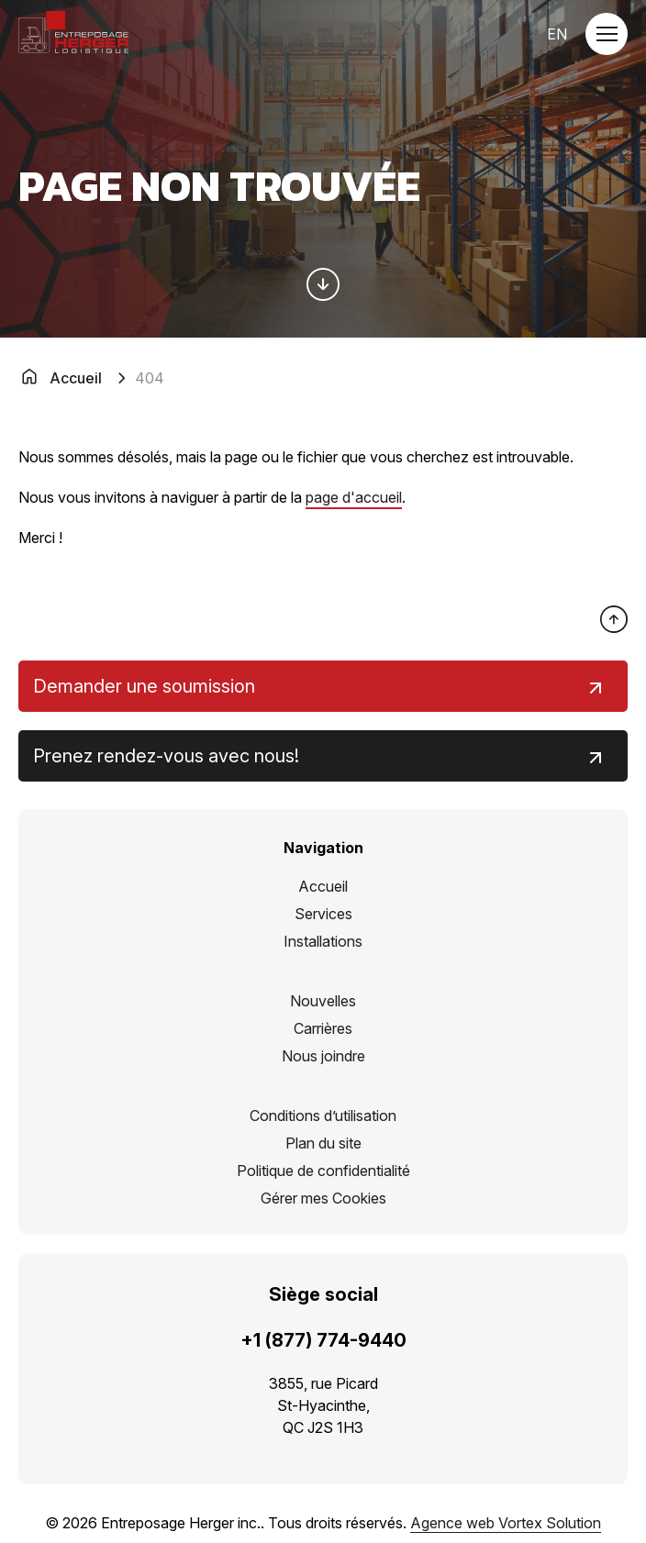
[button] (606, 34)
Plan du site (323, 1143)
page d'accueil (354, 497)
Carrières (323, 1028)
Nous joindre (323, 1056)
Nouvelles (323, 1001)
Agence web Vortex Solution (505, 1523)
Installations (323, 941)
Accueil (323, 886)
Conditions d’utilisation (323, 1115)
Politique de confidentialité (323, 1170)
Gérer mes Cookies (323, 1198)
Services (323, 914)
